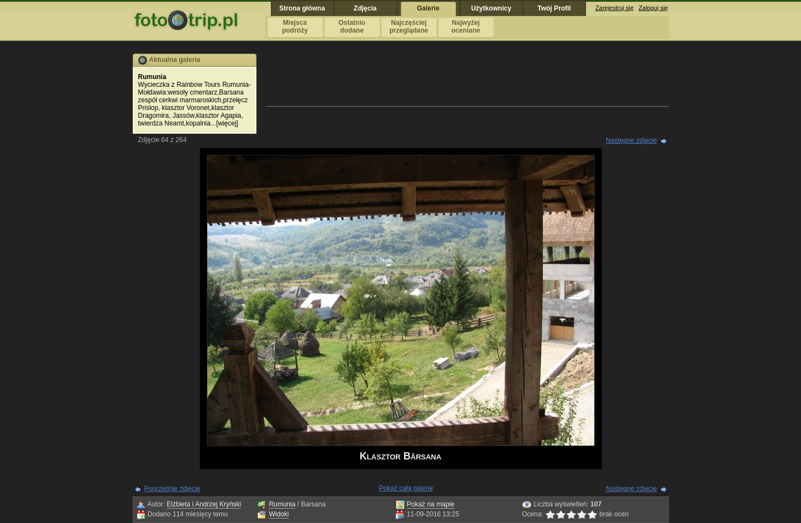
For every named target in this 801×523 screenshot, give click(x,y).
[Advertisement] (467, 78)
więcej (227, 123)
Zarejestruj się (614, 7)
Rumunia (282, 504)
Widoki (279, 514)
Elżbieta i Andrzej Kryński (204, 504)
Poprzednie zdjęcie (172, 489)
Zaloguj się (653, 7)
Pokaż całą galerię (406, 488)
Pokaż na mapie (430, 504)
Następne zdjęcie (631, 140)
